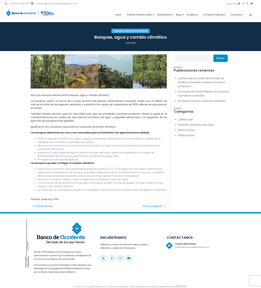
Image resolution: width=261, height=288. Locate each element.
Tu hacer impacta (214, 14)
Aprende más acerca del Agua (196, 124)
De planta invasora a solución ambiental (201, 100)
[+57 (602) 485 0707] (6, 3)
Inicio (118, 14)
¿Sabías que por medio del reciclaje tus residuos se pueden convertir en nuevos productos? (201, 82)
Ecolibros (192, 14)
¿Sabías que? (186, 119)
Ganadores (164, 14)
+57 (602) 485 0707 (20, 3)
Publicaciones (186, 135)
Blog (179, 14)
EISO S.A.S (181, 286)
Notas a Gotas (186, 130)
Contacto (236, 14)
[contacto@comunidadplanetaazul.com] (32, 3)
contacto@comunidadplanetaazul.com (56, 3)
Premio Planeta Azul (140, 14)
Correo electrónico (185, 243)
